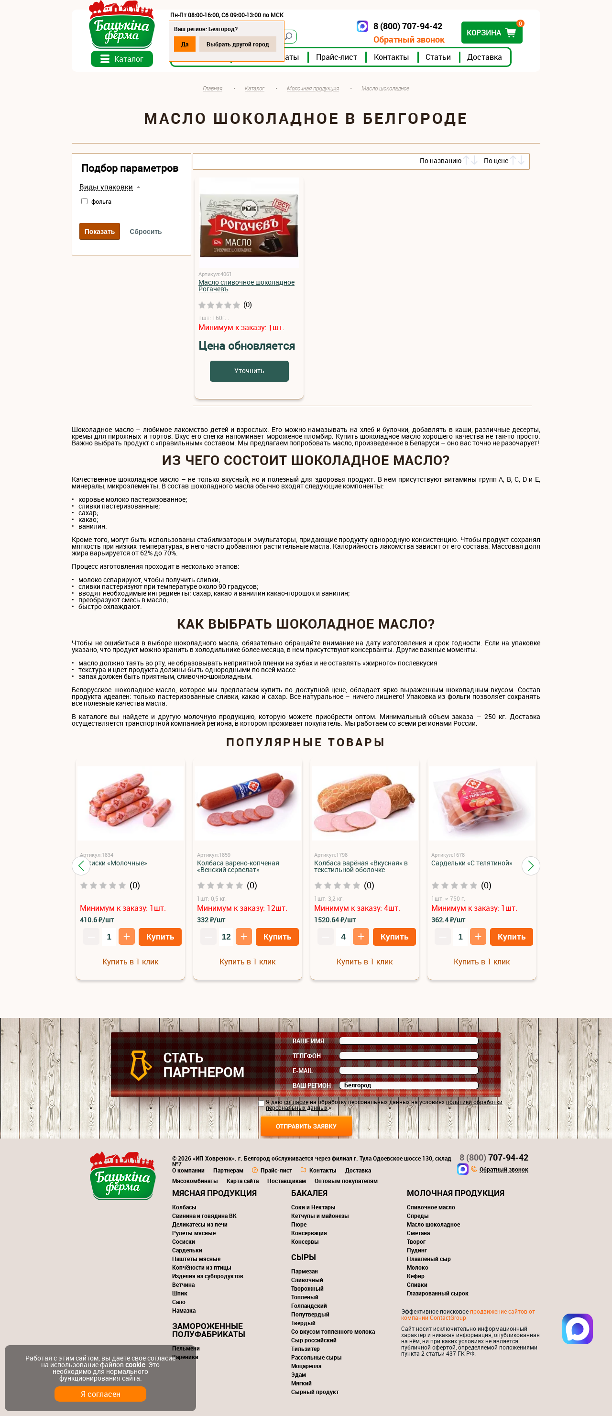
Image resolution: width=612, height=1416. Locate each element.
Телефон (307, 1055)
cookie (135, 1364)
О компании (188, 1170)
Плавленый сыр (429, 1258)
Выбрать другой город (238, 44)
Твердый (303, 1323)
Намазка (184, 1310)
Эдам (298, 1374)
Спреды (418, 1215)
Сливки (417, 1284)
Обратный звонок (409, 39)
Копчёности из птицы (201, 1267)
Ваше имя (308, 1041)
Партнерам (228, 1170)
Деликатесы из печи (200, 1224)
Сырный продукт (315, 1391)
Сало (179, 1301)
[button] (81, 865)
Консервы (305, 1241)
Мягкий (301, 1383)
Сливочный (307, 1279)
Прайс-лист (336, 57)
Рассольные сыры (316, 1357)
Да (184, 44)
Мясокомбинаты (195, 1180)
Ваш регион (312, 1085)
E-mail (303, 1070)
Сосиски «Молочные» (113, 862)
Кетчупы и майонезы (320, 1215)
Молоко (417, 1267)
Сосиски (183, 1241)
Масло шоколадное (433, 1224)
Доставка (484, 57)
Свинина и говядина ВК (204, 1215)
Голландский (309, 1305)
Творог (416, 1241)
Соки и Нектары (313, 1207)
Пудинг (417, 1250)
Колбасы (184, 1207)
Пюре (298, 1224)
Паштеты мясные (196, 1258)
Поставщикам (286, 1180)
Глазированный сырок (438, 1293)
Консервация (309, 1233)
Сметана (418, 1233)
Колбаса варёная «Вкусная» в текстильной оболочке (361, 866)
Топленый (304, 1297)
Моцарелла (306, 1366)
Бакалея (309, 1192)
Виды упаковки (106, 187)
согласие (296, 1102)
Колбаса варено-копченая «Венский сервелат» (238, 866)
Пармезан (304, 1271)
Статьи (438, 57)
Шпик (179, 1293)
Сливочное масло (431, 1207)
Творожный (307, 1288)
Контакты (391, 57)
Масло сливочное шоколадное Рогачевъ (246, 285)
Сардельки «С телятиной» (472, 862)
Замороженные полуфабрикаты (208, 1329)
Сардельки (187, 1250)
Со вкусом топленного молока (333, 1331)
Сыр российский (314, 1340)
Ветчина (183, 1284)
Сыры (303, 1256)
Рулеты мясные (194, 1233)
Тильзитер (305, 1348)
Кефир (416, 1276)
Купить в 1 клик (130, 961)
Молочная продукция (455, 1192)
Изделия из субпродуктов (207, 1276)
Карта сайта (243, 1180)
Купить (160, 936)
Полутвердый (310, 1314)
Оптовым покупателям (346, 1180)
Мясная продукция (214, 1192)
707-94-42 (493, 1157)
